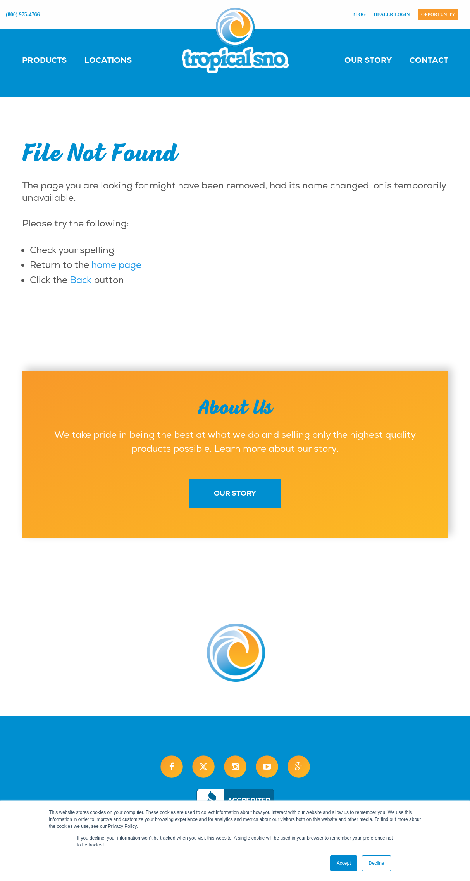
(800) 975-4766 (23, 14)
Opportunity (438, 14)
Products (44, 60)
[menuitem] (52, 60)
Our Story (368, 60)
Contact (429, 60)
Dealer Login (392, 14)
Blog (359, 14)
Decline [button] (376, 863)
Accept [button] (344, 863)
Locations (108, 60)
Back (80, 280)
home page (116, 265)
